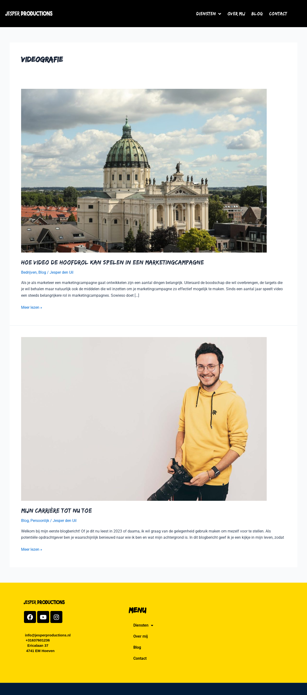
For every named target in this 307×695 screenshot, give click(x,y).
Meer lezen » (31, 307)
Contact (278, 13)
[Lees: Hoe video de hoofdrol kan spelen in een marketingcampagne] (144, 170)
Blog (257, 13)
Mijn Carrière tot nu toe (56, 510)
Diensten (208, 13)
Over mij (236, 13)
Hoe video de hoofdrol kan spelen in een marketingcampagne (112, 262)
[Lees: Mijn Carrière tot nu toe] (144, 419)
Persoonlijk (39, 520)
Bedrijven (29, 272)
